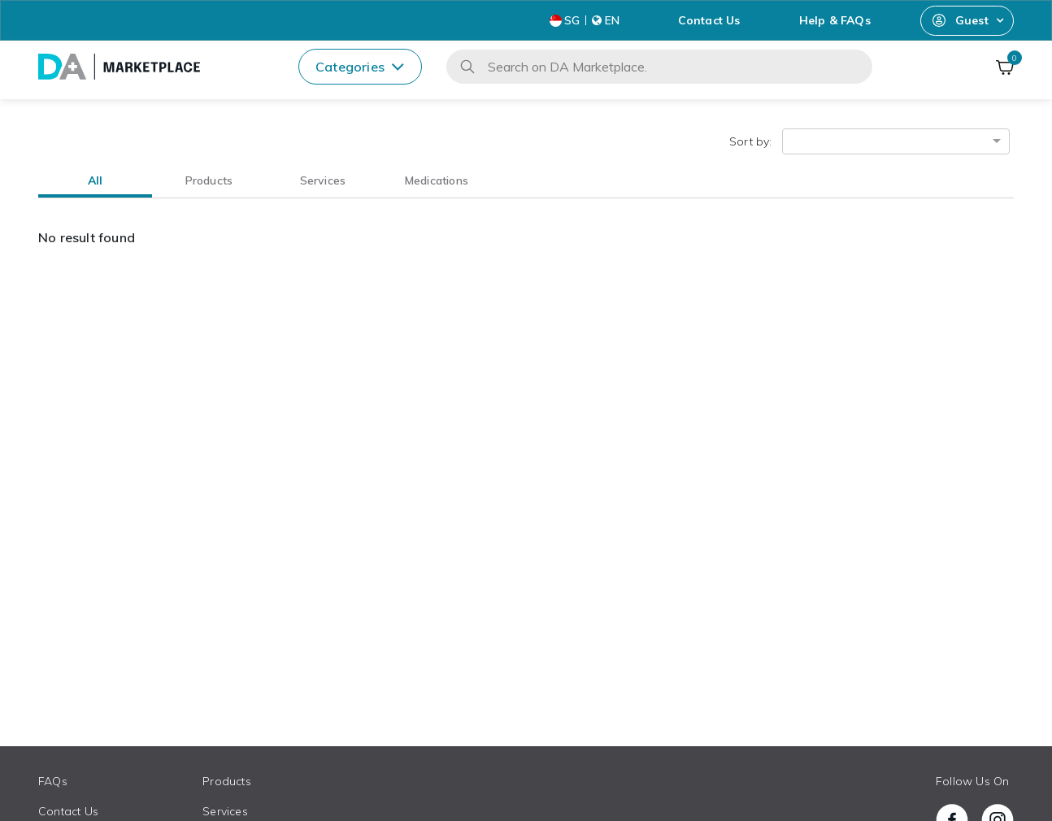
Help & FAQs (835, 20)
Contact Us (709, 20)
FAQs (52, 781)
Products (226, 781)
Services (225, 811)
